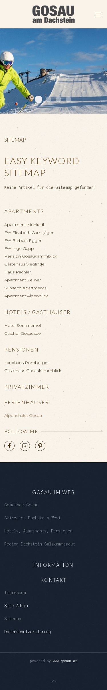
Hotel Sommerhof (22, 325)
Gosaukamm (68, 99)
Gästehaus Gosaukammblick (32, 370)
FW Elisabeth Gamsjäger (28, 232)
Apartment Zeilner (22, 280)
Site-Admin (16, 605)
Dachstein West (38, 99)
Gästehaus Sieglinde (24, 264)
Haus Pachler (17, 272)
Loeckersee (48, 99)
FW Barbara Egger (22, 240)
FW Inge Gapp (19, 248)
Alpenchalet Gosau (23, 415)
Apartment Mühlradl (24, 224)
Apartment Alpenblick (26, 295)
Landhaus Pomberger (26, 362)
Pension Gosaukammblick (30, 256)
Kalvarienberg (58, 99)
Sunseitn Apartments (25, 287)
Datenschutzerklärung (27, 631)
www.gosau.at (65, 660)
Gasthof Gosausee (22, 333)
